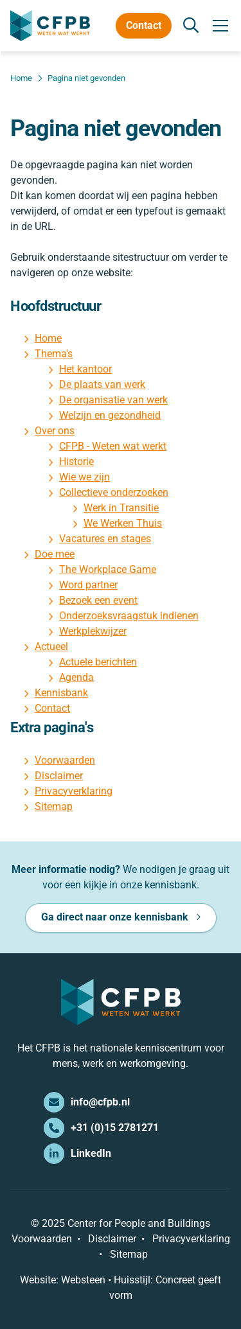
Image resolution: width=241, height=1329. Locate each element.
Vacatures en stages (105, 538)
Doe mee (55, 554)
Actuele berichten (98, 662)
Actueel (51, 646)
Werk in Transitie (121, 508)
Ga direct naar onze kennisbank (114, 917)
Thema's (54, 354)
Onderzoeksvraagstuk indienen (129, 616)
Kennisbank (61, 693)
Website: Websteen (62, 1280)
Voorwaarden (65, 760)
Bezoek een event (98, 600)
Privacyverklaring (73, 791)
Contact (143, 25)
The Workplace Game (107, 569)
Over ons (55, 431)
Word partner (88, 585)
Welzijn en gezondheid (110, 415)
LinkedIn (77, 1153)
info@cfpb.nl (87, 1102)
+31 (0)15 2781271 (101, 1128)
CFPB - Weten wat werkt (112, 446)
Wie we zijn (84, 477)
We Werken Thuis (123, 523)
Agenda (76, 677)
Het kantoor (85, 369)
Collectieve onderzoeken (113, 492)
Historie (76, 461)
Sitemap (54, 806)
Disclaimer (59, 776)
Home (48, 338)
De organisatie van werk (113, 400)
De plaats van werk (102, 384)
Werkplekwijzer (93, 631)
